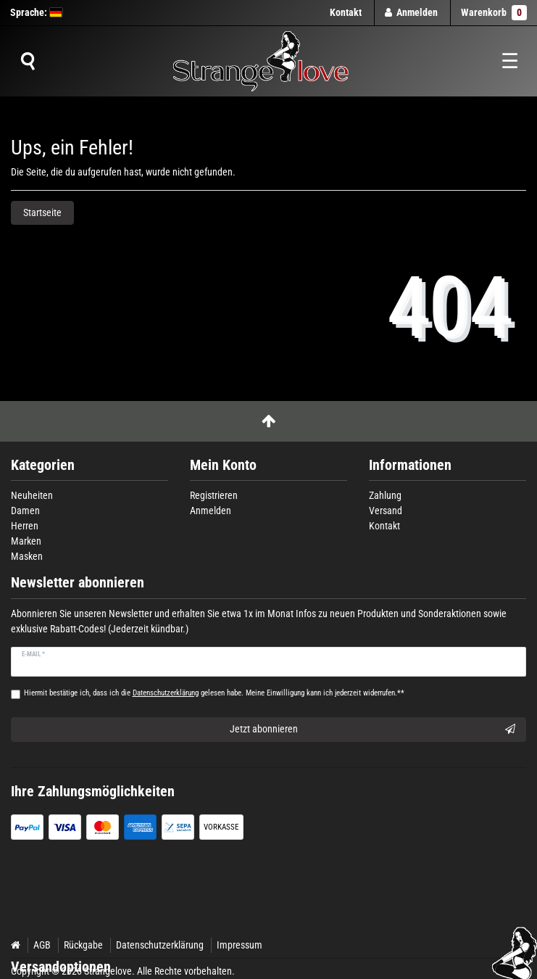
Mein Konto (223, 465)
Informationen (410, 465)
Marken (26, 541)
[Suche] (27, 61)
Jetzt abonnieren (373, 729)
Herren (24, 526)
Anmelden (210, 510)
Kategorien (43, 465)
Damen (25, 510)
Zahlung (385, 495)
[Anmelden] (412, 12)
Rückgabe (83, 945)
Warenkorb (494, 12)
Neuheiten (32, 495)
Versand (385, 510)
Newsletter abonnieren (77, 582)
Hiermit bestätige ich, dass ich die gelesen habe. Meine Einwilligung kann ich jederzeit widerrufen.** (214, 693)
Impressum (239, 945)
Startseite (42, 212)
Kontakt (346, 12)
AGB (42, 945)
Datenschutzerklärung (160, 945)
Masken (27, 556)
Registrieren (214, 495)
